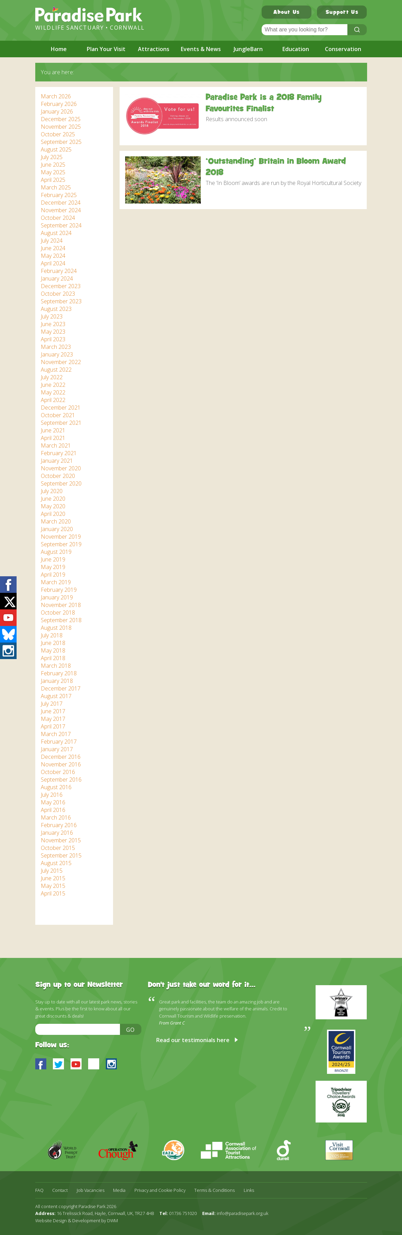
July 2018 (52, 635)
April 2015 (53, 893)
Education (295, 49)
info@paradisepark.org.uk (242, 1213)
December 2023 (61, 286)
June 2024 (53, 248)
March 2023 (56, 347)
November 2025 (61, 126)
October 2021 (58, 415)
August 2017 (56, 696)
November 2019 (61, 536)
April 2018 (53, 658)
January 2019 (57, 597)
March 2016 (56, 817)
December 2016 (61, 757)
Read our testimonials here (193, 1040)
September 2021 (61, 423)
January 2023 (57, 354)
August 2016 (56, 787)
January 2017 (57, 749)
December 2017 (61, 688)
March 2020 (56, 521)
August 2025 (56, 149)
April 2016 (53, 810)
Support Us (342, 13)
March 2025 (56, 187)
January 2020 (57, 529)
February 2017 (59, 741)
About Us (286, 13)
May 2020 (53, 506)
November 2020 (61, 468)
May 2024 (53, 255)
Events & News (201, 49)
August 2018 (56, 627)
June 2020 (53, 498)
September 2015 (61, 855)
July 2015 (52, 870)
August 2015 (56, 863)
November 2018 (61, 605)
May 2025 (53, 172)
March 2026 (56, 96)
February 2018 (59, 673)
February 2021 (59, 453)
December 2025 (61, 119)
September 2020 (61, 483)
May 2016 (53, 802)
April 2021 (53, 438)
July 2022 (52, 377)
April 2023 (53, 339)
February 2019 (59, 590)
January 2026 (57, 111)
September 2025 (61, 142)
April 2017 (53, 726)
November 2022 (61, 362)
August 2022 (56, 369)
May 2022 (53, 392)
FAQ (39, 1190)
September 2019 (61, 544)
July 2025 (52, 157)
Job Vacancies (90, 1190)
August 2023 (56, 309)
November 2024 (61, 210)
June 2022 (53, 385)
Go (130, 1029)
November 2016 (61, 764)
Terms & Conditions (214, 1190)
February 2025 (59, 195)
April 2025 (53, 180)
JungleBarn (248, 49)
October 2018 (58, 612)
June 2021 (53, 430)
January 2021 (57, 460)
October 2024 (58, 218)
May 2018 (53, 650)
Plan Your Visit (106, 49)
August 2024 (56, 233)
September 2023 (61, 301)
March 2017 (56, 734)
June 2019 (53, 559)
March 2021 (56, 445)
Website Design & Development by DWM (76, 1220)
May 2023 (53, 331)
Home (59, 49)
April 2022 (53, 400)
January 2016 (57, 832)
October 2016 (58, 772)
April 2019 (53, 574)
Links (249, 1190)
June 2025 (53, 164)
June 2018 (53, 643)
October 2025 (58, 134)
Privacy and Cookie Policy (160, 1190)
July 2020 (52, 491)
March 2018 (56, 665)
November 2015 (61, 840)
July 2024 (52, 240)
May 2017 (53, 719)
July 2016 (52, 794)
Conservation (343, 49)
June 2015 (53, 878)
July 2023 (52, 316)
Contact (60, 1190)
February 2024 (59, 271)
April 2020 (53, 514)
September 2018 (61, 620)
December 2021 (61, 407)
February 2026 (59, 104)
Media (119, 1190)
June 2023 (53, 324)
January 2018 (57, 681)
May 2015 (53, 886)
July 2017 (52, 703)
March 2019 (56, 582)
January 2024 (57, 278)
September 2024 (61, 225)
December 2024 (61, 202)
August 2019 (56, 552)
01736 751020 (183, 1213)
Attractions (153, 49)
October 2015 (58, 848)
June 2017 (53, 711)
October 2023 (58, 293)
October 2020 (58, 476)
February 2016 (59, 825)
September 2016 (61, 779)
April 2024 (53, 263)
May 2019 (53, 567)
